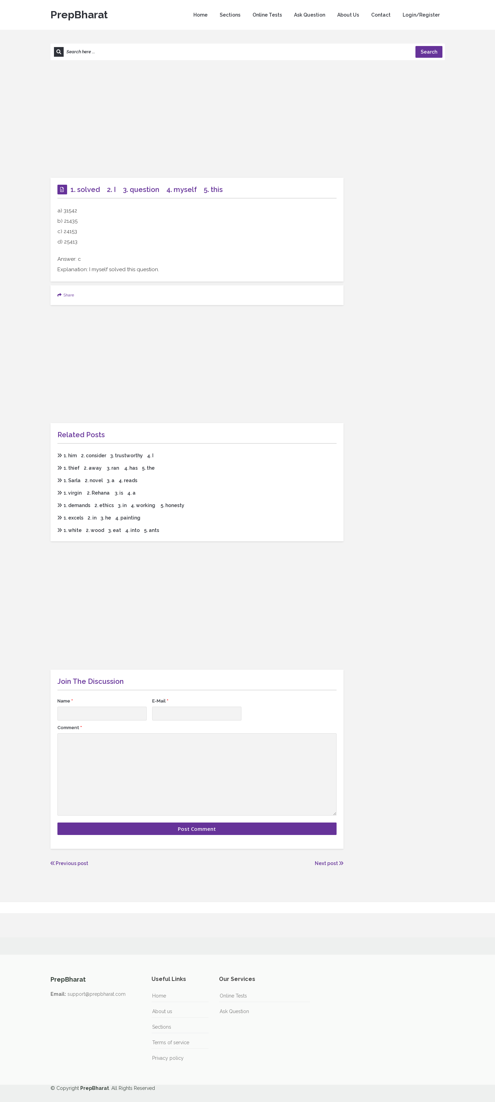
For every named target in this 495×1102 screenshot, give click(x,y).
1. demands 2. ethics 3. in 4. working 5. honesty (120, 505)
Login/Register (421, 15)
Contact (381, 15)
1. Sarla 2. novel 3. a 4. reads (97, 480)
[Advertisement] (247, 119)
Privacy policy (168, 1058)
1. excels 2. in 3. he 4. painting (98, 518)
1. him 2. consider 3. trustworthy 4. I (105, 455)
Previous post (69, 863)
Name (65, 701)
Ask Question (309, 15)
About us (162, 1011)
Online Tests (267, 15)
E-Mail (160, 701)
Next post (329, 863)
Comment (69, 727)
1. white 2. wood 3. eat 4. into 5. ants (108, 530)
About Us (348, 15)
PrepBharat (79, 15)
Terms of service (170, 1042)
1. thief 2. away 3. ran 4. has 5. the (106, 468)
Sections (230, 15)
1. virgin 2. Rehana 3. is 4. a (96, 493)
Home (200, 15)
